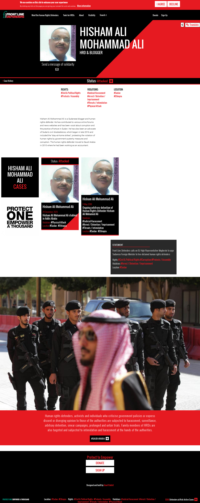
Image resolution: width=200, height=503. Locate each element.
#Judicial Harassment (96, 92)
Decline (173, 4)
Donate (155, 15)
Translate (194, 24)
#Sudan (117, 92)
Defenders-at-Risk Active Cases (179, 499)
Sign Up (164, 15)
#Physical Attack (94, 105)
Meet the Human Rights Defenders (45, 15)
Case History (8, 81)
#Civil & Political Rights (70, 92)
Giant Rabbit (109, 484)
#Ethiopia (118, 96)
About (81, 15)
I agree (161, 4)
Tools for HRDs (68, 15)
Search (103, 15)
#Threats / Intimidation (97, 102)
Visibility (91, 15)
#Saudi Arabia (98, 438)
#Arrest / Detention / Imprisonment (96, 97)
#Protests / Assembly (70, 96)
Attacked (102, 80)
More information (84, 5)
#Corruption (145, 259)
